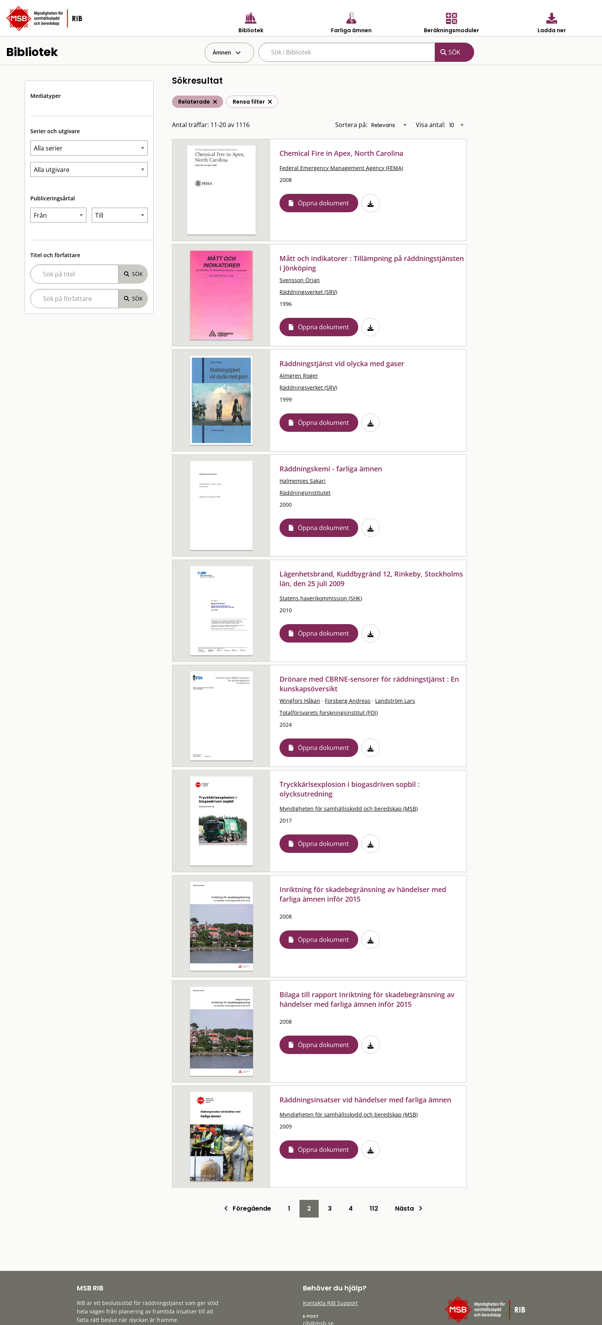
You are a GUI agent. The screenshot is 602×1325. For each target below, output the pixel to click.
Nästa (408, 1208)
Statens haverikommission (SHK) (321, 598)
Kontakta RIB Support (330, 1303)
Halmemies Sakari (303, 480)
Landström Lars (395, 700)
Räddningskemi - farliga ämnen (331, 468)
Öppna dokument (323, 203)
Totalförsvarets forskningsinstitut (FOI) (329, 712)
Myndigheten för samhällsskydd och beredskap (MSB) (349, 808)
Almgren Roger (299, 375)
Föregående (247, 1208)
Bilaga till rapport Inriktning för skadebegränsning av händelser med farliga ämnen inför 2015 (367, 999)
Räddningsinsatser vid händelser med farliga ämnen (365, 1099)
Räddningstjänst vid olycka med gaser (342, 363)
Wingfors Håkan (300, 700)
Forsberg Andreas (347, 700)
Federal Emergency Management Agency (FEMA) (341, 168)
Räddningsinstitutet (305, 492)
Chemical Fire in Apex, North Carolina (341, 153)
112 (374, 1208)
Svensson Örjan (300, 280)
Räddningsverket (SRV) (308, 292)
